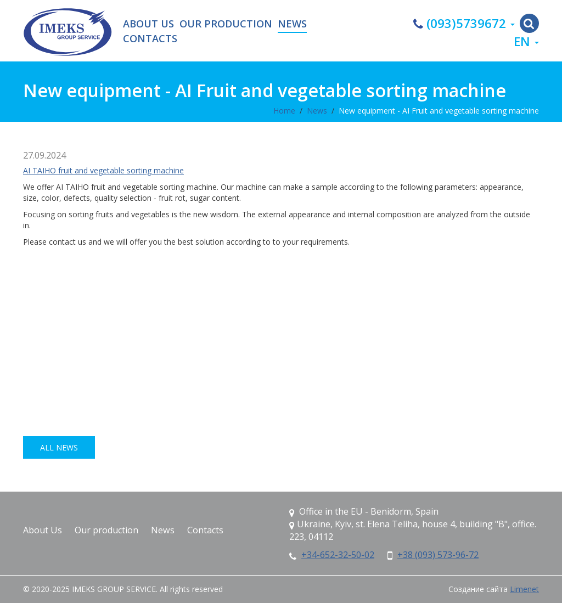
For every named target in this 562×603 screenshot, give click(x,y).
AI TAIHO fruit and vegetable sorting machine (103, 170)
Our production (225, 24)
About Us (148, 24)
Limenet (524, 589)
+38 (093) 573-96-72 (438, 555)
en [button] (526, 41)
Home (284, 110)
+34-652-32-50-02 (337, 555)
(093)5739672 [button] (464, 23)
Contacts (150, 39)
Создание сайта (478, 589)
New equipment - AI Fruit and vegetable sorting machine (439, 110)
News (292, 24)
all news (59, 447)
